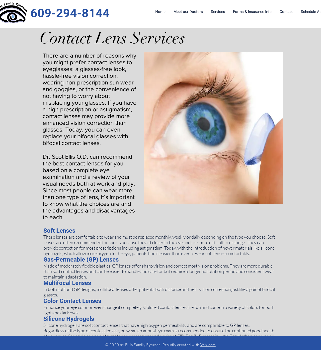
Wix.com (208, 344)
